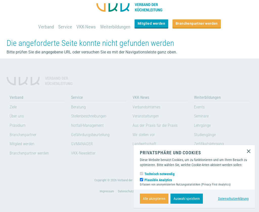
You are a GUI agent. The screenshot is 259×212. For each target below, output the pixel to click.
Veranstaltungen (146, 116)
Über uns (17, 116)
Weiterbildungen (115, 27)
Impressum (107, 191)
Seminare (201, 116)
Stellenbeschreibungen (88, 116)
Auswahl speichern (187, 199)
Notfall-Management (87, 125)
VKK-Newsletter (83, 153)
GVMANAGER (82, 143)
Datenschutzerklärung (233, 199)
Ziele (13, 107)
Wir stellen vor (144, 134)
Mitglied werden (151, 23)
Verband (46, 27)
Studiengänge (205, 134)
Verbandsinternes (146, 107)
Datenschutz (126, 191)
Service (65, 27)
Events (199, 107)
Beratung (78, 107)
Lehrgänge (202, 125)
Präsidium (18, 125)
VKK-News (86, 27)
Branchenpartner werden (197, 23)
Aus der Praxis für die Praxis (155, 125)
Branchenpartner (23, 134)
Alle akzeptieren (154, 199)
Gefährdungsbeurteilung (90, 134)
